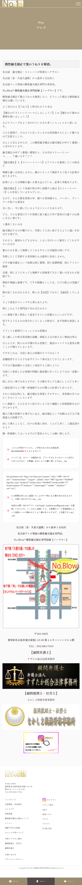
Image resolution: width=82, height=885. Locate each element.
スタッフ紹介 (47, 805)
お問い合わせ (70, 881)
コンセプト (9, 809)
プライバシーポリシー (14, 859)
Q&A (44, 809)
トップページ (10, 799)
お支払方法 (47, 828)
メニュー (8, 823)
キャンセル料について (14, 832)
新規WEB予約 (15, 881)
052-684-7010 (15, 792)
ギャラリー (49, 800)
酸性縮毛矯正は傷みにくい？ (17, 818)
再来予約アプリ (43, 881)
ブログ (45, 819)
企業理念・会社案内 (13, 804)
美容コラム (47, 814)
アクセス (46, 823)
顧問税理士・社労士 (13, 843)
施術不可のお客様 (12, 827)
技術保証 (8, 813)
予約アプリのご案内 (13, 838)
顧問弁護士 (9, 848)
